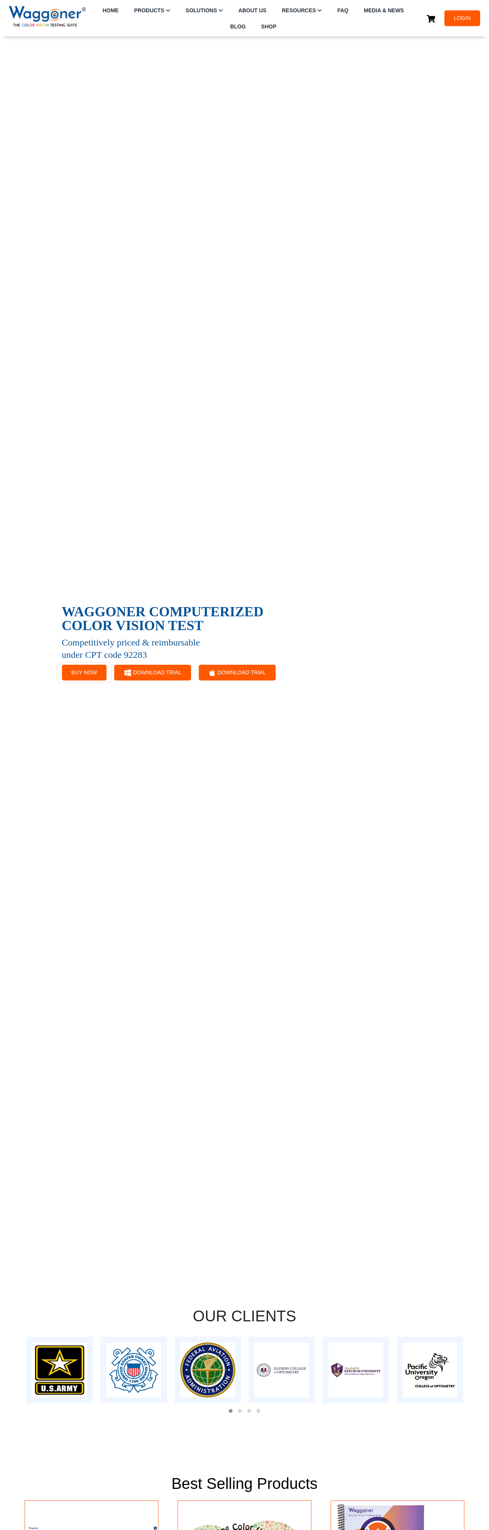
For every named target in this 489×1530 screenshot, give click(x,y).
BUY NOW (84, 672)
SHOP (268, 26)
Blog (238, 26)
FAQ (342, 10)
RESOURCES (299, 10)
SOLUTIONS (201, 10)
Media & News (384, 10)
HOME (111, 10)
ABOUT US (252, 10)
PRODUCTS (149, 10)
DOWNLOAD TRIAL (152, 673)
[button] (230, 1411)
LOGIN (462, 18)
